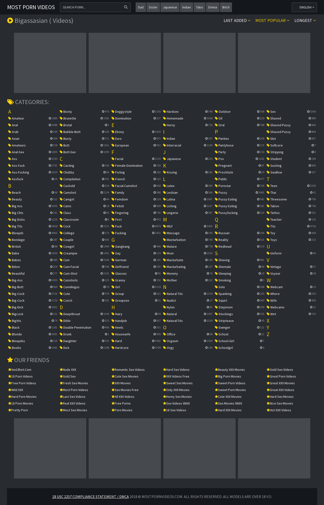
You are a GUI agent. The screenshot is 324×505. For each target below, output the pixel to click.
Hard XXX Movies (228, 410)
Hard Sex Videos (176, 369)
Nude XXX (68, 369)
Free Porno (121, 403)
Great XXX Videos (280, 390)
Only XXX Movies (176, 390)
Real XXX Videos (73, 403)
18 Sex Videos (174, 410)
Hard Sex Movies (280, 396)
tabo (199, 7)
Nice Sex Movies (280, 403)
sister (153, 7)
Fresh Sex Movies (74, 383)
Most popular (272, 20)
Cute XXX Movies (228, 396)
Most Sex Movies (73, 410)
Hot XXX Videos (279, 410)
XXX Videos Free (176, 376)
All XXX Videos (123, 396)
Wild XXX (15, 390)
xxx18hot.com (19, 369)
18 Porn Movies (20, 403)
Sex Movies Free (125, 390)
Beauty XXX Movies (230, 369)
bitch (226, 7)
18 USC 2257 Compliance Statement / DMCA (90, 496)
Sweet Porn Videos (230, 383)
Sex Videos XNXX (176, 403)
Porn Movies (122, 410)
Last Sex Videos (73, 396)
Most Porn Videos (31, 7)
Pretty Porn (18, 410)
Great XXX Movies (281, 383)
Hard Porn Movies (22, 396)
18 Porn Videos (20, 376)
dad (141, 7)
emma (212, 7)
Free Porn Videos (22, 383)
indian (186, 7)
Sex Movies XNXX (228, 403)
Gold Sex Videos (280, 369)
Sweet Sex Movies (178, 383)
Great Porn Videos (281, 376)
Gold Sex (68, 376)
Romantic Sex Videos (128, 369)
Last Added (237, 20)
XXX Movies (121, 383)
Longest (305, 20)
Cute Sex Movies (125, 376)
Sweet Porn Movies (230, 390)
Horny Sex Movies (177, 396)
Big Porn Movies (228, 376)
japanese (170, 7)
